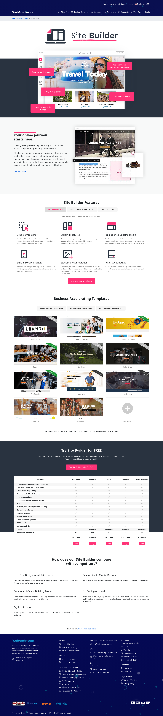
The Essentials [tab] (55, 209)
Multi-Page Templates (81, 308)
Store (26, 18)
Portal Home (17, 18)
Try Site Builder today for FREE (81, 467)
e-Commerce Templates (110, 308)
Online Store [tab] (107, 209)
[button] (80, 12)
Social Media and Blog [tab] (82, 209)
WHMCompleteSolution (86, 629)
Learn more (20, 171)
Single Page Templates (51, 308)
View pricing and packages (81, 281)
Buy (75, 544)
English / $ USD (142, 4)
